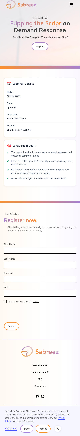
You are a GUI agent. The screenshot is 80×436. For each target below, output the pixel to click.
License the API (40, 372)
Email (7, 287)
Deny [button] (27, 428)
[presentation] (25, 311)
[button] (71, 4)
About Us (40, 386)
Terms (36, 301)
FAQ (40, 379)
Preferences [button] (11, 428)
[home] (21, 4)
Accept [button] (43, 428)
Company (9, 273)
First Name (9, 244)
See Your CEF (40, 365)
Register (40, 46)
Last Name (9, 258)
